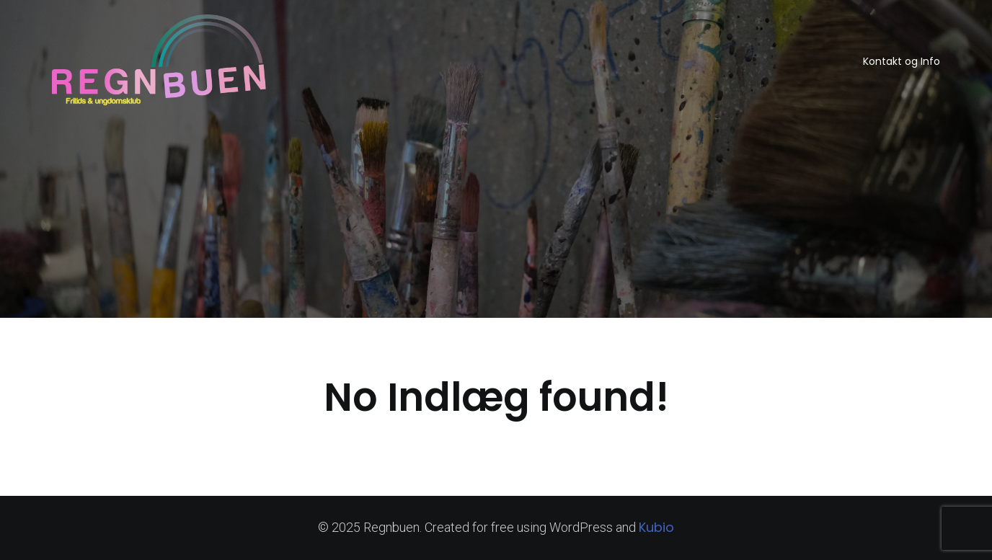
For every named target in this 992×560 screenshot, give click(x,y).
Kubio (656, 527)
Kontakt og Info (901, 61)
